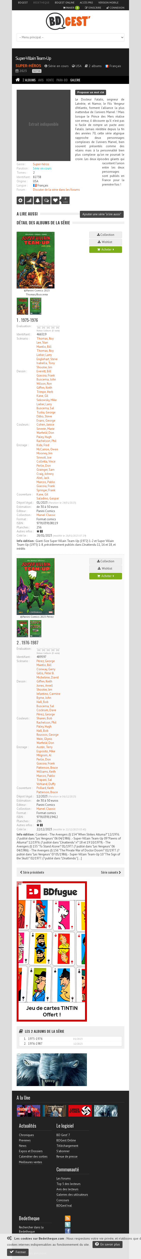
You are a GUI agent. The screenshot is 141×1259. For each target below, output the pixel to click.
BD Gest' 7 (63, 1135)
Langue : (22, 185)
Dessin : (22, 371)
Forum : (21, 190)
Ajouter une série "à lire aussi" (101, 214)
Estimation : (24, 507)
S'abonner (63, 1151)
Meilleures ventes (30, 1162)
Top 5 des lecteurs (68, 1184)
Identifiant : (24, 177)
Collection (105, 235)
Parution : (23, 168)
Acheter (105, 249)
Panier (71, 8)
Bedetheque (41, 2)
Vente (50, 79)
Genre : (21, 164)
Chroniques (26, 1135)
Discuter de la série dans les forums (56, 190)
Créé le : (22, 536)
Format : (22, 519)
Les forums (63, 1178)
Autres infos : (25, 531)
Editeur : (22, 511)
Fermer (18, 1252)
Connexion (115, 7)
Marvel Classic (46, 515)
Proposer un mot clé (90, 92)
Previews (25, 1140)
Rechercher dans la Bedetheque (31, 1229)
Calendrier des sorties (33, 1157)
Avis (41, 79)
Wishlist (106, 242)
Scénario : (23, 339)
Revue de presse (67, 1157)
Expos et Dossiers (31, 1151)
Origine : (22, 181)
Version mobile (108, 2)
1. (25, 1039)
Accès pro (86, 2)
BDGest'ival (64, 1206)
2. (25, 1044)
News (22, 1146)
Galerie (75, 79)
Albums (29, 79)
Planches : (23, 527)
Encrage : (22, 445)
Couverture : (24, 494)
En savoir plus (107, 1244)
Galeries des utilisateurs (72, 1195)
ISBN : (20, 523)
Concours (62, 1200)
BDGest (23, 2)
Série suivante (111, 872)
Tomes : (22, 173)
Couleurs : (23, 425)
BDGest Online (64, 2)
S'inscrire (93, 7)
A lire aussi (27, 214)
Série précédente (32, 872)
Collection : (24, 515)
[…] (79, 858)
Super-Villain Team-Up (33, 58)
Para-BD (62, 79)
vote (65, 200)
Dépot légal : (25, 503)
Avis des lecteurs (67, 1189)
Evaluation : (24, 326)
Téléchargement (67, 1146)
